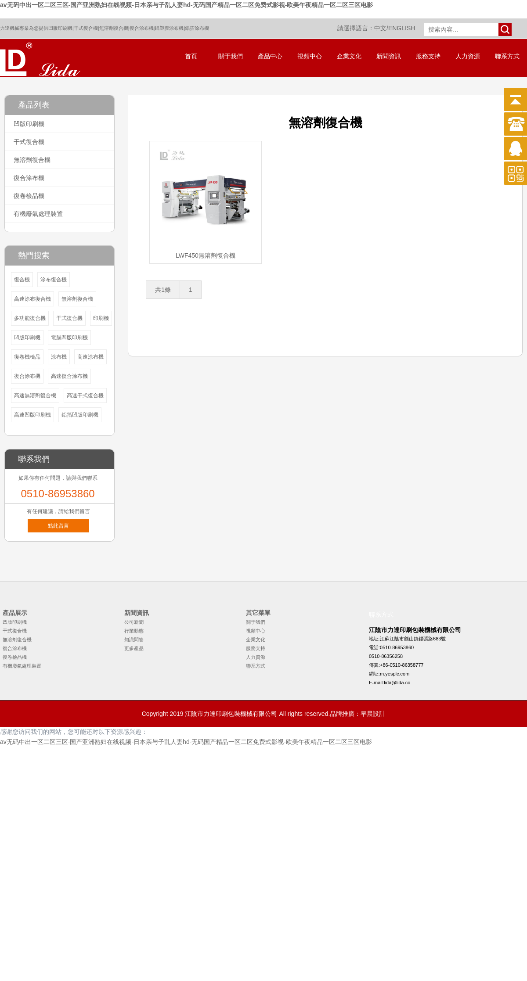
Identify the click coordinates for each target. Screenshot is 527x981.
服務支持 (428, 56)
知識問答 (134, 639)
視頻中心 (309, 56)
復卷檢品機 (29, 195)
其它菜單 (258, 612)
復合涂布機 (142, 28)
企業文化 (349, 56)
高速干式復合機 (85, 395)
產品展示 (15, 612)
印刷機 (101, 318)
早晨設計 (373, 713)
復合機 (22, 280)
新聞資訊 (388, 56)
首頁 (191, 56)
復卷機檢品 (27, 357)
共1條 (163, 289)
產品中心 (270, 56)
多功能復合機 (30, 318)
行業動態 (134, 630)
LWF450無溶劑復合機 (205, 255)
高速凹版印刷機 (32, 415)
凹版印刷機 (60, 28)
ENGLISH (401, 28)
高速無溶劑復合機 (35, 395)
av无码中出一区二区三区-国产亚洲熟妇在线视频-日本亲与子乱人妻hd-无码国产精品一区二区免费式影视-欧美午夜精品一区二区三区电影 (186, 4)
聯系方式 (507, 56)
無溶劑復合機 (113, 28)
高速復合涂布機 (69, 376)
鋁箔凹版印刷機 (79, 415)
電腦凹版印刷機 (69, 337)
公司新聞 (134, 622)
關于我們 (230, 56)
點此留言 (58, 526)
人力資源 (467, 56)
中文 (380, 28)
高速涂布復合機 (32, 299)
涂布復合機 (53, 280)
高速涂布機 (90, 357)
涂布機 (59, 357)
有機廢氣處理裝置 (38, 213)
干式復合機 (86, 28)
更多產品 (134, 648)
